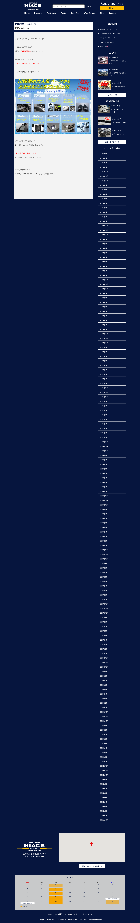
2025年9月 (104, 185)
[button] (112, 4)
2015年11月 (104, 716)
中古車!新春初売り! (118, 86)
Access (112, 13)
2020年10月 (104, 451)
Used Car (75, 13)
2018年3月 (104, 590)
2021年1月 (104, 437)
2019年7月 (104, 518)
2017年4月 (104, 640)
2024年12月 (104, 226)
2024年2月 (104, 271)
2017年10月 (104, 613)
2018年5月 (104, 581)
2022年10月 (104, 343)
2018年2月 (104, 595)
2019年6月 (104, 523)
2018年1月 (104, 599)
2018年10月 (104, 559)
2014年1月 (104, 816)
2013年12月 (104, 820)
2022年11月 (104, 338)
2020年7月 (104, 464)
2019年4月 (104, 532)
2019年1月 (104, 545)
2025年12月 (104, 172)
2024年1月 (104, 275)
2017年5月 (104, 635)
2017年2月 (104, 649)
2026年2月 (104, 163)
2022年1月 (104, 383)
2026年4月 (104, 154)
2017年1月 (104, 653)
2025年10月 (104, 181)
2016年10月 (104, 667)
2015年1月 (104, 761)
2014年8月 (104, 784)
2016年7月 (104, 680)
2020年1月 (104, 491)
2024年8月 (104, 244)
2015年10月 (104, 721)
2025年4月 (104, 208)
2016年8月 (104, 676)
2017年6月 (104, 631)
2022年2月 (104, 379)
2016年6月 (104, 685)
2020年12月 (104, 442)
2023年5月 (104, 311)
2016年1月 (104, 707)
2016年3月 (104, 698)
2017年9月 (104, 617)
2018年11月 (104, 554)
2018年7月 (104, 572)
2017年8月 (104, 622)
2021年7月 (104, 410)
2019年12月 (104, 496)
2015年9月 (104, 725)
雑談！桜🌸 (104, 46)
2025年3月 (104, 212)
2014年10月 (104, 775)
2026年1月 (104, 167)
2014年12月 (104, 766)
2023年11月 (104, 284)
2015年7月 (104, 734)
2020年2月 (104, 487)
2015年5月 (104, 743)
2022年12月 (104, 334)
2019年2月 (104, 541)
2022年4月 (104, 370)
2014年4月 (104, 802)
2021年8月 (104, 406)
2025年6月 (104, 199)
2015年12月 (104, 712)
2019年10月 (104, 505)
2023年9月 (104, 293)
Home (27, 13)
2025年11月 (104, 176)
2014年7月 (104, 788)
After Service (89, 13)
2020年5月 (104, 473)
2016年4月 (104, 694)
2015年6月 (104, 739)
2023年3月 (104, 320)
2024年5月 (104, 257)
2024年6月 (104, 253)
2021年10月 (104, 397)
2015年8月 (104, 730)
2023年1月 (104, 329)
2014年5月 (104, 797)
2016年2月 (104, 703)
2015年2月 (104, 757)
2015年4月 (104, 748)
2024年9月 (104, 239)
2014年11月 (104, 770)
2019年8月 (104, 514)
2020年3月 (104, 482)
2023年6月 (104, 307)
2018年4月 (104, 586)
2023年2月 (104, 325)
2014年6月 (104, 793)
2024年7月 (104, 248)
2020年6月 (104, 469)
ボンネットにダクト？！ (108, 29)
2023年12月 (104, 280)
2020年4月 (104, 478)
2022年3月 (104, 374)
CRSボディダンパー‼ (107, 38)
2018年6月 (104, 577)
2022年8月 (104, 352)
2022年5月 (104, 365)
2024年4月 (104, 262)
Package (38, 13)
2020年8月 (104, 460)
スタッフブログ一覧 (112, 142)
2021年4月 (104, 424)
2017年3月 (104, 644)
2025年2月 (104, 217)
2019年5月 (104, 527)
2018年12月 (104, 550)
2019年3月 (104, 536)
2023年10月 (104, 289)
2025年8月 (104, 190)
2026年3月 (104, 158)
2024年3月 (104, 266)
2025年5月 (104, 203)
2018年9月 (104, 563)
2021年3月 (104, 428)
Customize (51, 13)
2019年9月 (104, 509)
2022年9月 (104, 347)
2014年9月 (104, 780)
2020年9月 (104, 455)
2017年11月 (104, 608)
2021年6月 (104, 415)
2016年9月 (104, 671)
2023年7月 (104, 302)
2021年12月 (104, 388)
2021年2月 (104, 433)
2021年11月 (104, 392)
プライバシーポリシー (72, 914)
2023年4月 (104, 316)
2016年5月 (104, 689)
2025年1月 (104, 221)
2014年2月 (104, 811)
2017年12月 (104, 604)
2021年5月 (104, 419)
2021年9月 (104, 401)
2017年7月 (104, 626)
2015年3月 (104, 752)
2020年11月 (104, 446)
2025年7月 (104, 194)
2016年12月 (104, 658)
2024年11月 (104, 230)
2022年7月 (104, 356)
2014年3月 (104, 807)
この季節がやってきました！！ (111, 33)
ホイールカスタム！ (107, 42)
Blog (102, 13)
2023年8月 (104, 298)
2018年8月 (104, 568)
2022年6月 (104, 361)
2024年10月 (104, 235)
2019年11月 (104, 500)
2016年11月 (104, 662)
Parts (63, 13)
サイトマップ (87, 914)
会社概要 (58, 914)
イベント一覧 (112, 95)
